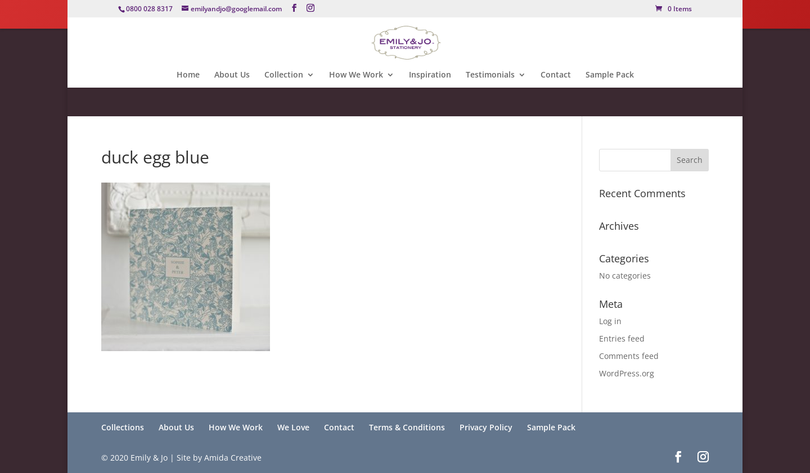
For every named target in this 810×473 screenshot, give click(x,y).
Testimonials (490, 75)
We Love (293, 427)
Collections (122, 427)
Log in (610, 321)
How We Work (356, 75)
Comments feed (629, 356)
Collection (283, 75)
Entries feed (622, 338)
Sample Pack (610, 75)
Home (188, 75)
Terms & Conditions (407, 427)
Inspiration (430, 75)
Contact (556, 75)
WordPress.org (626, 373)
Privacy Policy (486, 427)
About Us (232, 75)
